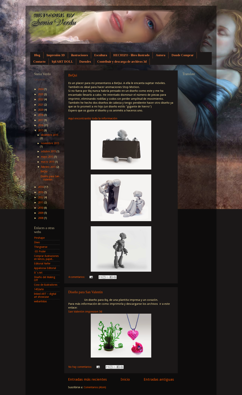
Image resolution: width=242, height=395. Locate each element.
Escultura (100, 55)
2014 (41, 186)
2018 (41, 114)
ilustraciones (79, 55)
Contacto (39, 61)
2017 (41, 120)
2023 (41, 94)
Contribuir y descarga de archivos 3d (122, 61)
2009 (41, 212)
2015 (41, 130)
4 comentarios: (77, 276)
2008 (41, 217)
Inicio (125, 379)
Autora (160, 55)
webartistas (40, 301)
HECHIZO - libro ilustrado (131, 55)
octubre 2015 (49, 151)
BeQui (72, 75)
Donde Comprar (182, 55)
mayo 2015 (47, 156)
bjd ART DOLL (62, 61)
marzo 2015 (48, 161)
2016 (41, 125)
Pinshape (39, 237)
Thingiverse (40, 246)
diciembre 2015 (49, 134)
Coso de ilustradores (45, 284)
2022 (41, 99)
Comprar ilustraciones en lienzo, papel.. (46, 257)
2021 (41, 104)
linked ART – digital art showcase (45, 295)
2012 (41, 197)
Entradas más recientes (87, 379)
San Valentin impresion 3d (85, 311)
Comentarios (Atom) (95, 387)
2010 (41, 207)
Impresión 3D (56, 55)
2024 (41, 89)
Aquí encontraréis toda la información (93, 118)
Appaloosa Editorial (45, 268)
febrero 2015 (48, 166)
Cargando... (40, 79)
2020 (41, 109)
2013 (41, 192)
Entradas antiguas (159, 379)
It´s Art (38, 272)
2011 (41, 202)
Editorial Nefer (42, 263)
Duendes (85, 61)
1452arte (39, 289)
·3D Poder (40, 251)
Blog (37, 55)
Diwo (37, 242)
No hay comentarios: (80, 366)
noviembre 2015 (50, 143)
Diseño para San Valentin (85, 292)
